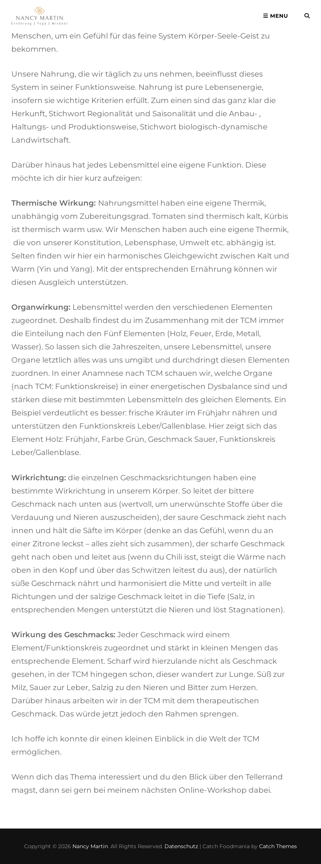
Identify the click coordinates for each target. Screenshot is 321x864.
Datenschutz (181, 846)
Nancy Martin (90, 846)
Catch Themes (278, 846)
